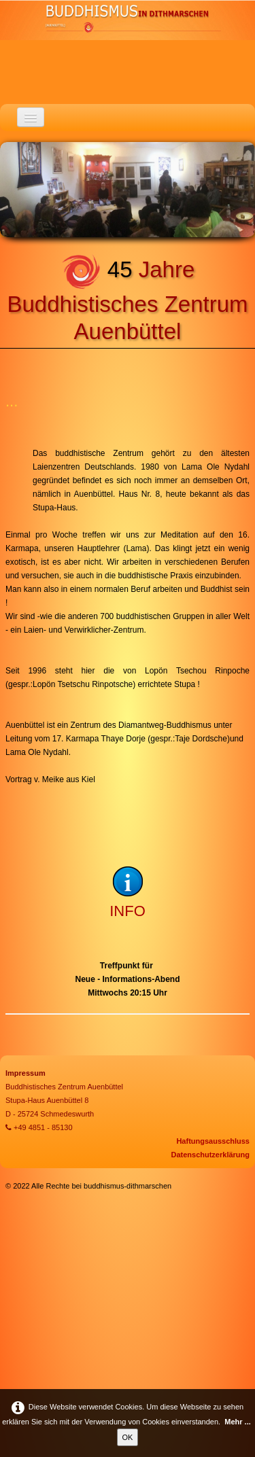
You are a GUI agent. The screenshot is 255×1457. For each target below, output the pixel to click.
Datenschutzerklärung (210, 1155)
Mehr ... (237, 1422)
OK (127, 1437)
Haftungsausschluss (213, 1141)
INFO (127, 910)
